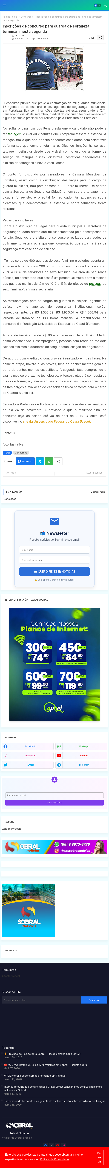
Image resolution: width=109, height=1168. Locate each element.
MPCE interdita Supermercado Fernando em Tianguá (34, 1075)
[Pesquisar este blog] (41, 1000)
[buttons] (45, 1145)
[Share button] (58, 461)
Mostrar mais (97, 491)
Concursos (27, 16)
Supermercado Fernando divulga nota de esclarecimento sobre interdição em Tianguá (54, 1101)
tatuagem (15, 134)
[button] (97, 5)
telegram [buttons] (84, 764)
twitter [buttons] (30, 764)
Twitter (40, 461)
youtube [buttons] (83, 755)
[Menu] (5, 5)
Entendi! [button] (99, 1157)
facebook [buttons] (30, 746)
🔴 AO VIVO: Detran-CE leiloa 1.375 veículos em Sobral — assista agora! (45, 1064)
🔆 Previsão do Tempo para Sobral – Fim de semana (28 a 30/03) (42, 1053)
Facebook (27, 461)
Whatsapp (49, 461)
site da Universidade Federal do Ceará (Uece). (56, 421)
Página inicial (10, 16)
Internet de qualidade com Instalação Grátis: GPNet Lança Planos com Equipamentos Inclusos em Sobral (53, 1088)
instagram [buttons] (30, 755)
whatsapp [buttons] (84, 746)
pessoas (95, 283)
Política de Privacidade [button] (54, 1159)
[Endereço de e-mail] (54, 795)
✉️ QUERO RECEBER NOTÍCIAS (54, 571)
